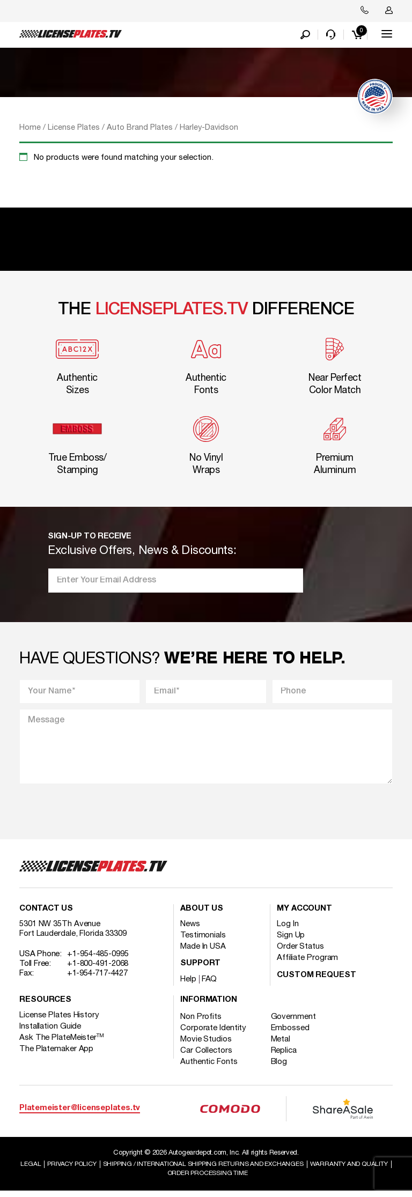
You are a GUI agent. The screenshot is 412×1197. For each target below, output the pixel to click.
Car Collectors (206, 1056)
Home (30, 130)
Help (188, 984)
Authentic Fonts (209, 1067)
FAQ (209, 984)
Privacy (107, 1169)
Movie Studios (206, 1044)
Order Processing (252, 1179)
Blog (284, 1067)
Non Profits (201, 1022)
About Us (201, 914)
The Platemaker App (56, 1054)
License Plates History (59, 1020)
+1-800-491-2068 (98, 969)
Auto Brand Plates (140, 130)
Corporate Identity (213, 1033)
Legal (63, 1169)
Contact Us (46, 914)
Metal (286, 1044)
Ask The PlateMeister (61, 1043)
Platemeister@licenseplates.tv (79, 1114)
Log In (287, 929)
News (190, 929)
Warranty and (161, 1179)
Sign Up (291, 940)
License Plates (74, 130)
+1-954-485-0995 (98, 959)
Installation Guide (50, 1032)
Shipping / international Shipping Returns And (248, 1169)
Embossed (295, 1033)
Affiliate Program (307, 963)
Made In (203, 952)
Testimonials (203, 940)
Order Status (300, 952)
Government (298, 1022)
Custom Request (316, 981)
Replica (289, 1056)
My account (304, 914)
